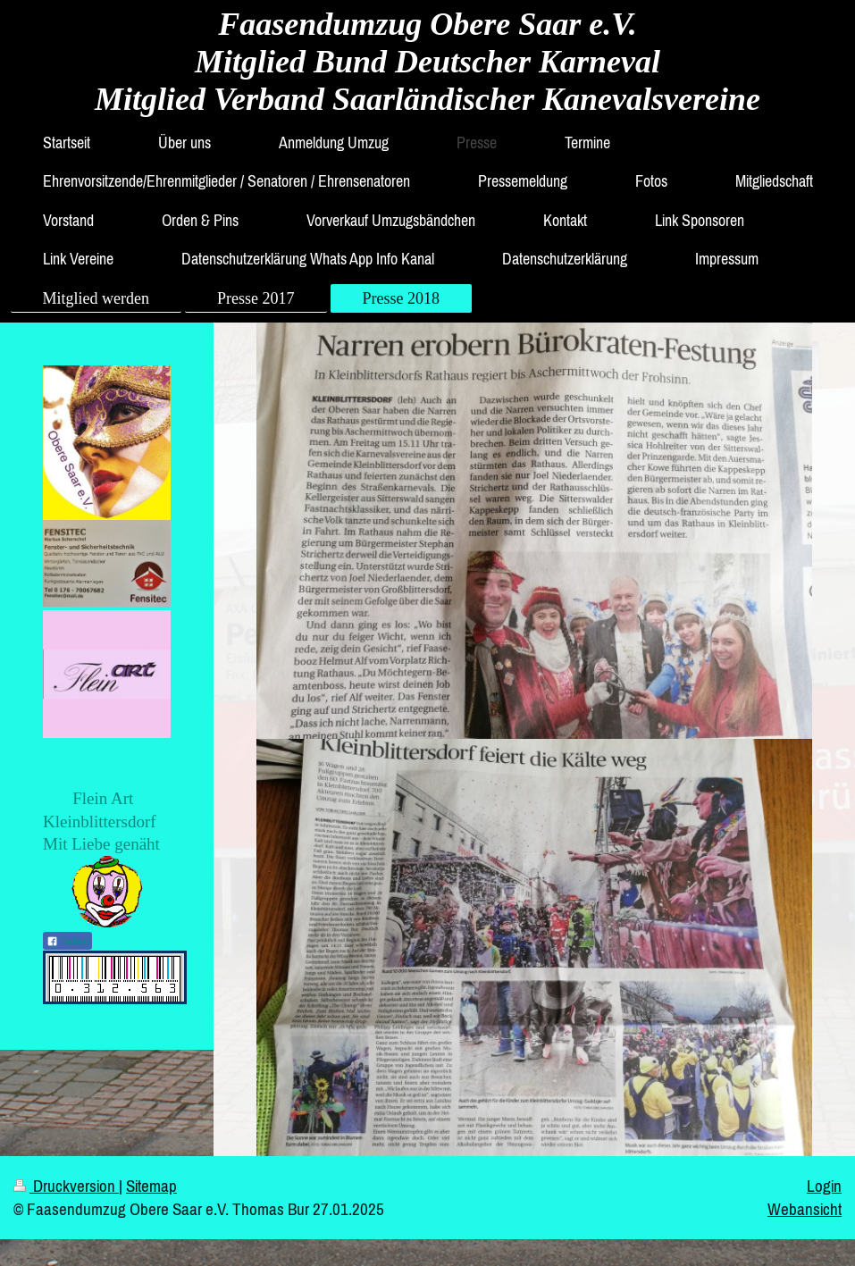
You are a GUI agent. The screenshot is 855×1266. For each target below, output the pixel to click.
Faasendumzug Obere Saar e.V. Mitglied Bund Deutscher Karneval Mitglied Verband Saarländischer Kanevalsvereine (427, 61)
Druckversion (66, 1185)
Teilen (67, 941)
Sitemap (151, 1185)
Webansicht (804, 1209)
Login (824, 1185)
